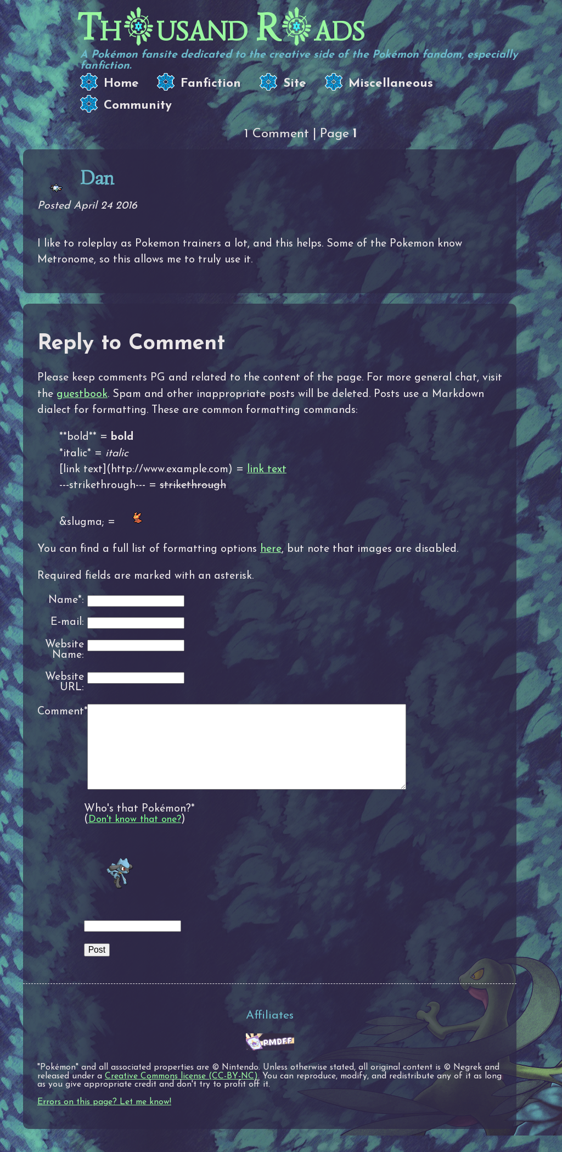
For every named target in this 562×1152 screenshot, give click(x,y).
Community (138, 105)
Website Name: (64, 650)
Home (121, 83)
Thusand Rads (220, 28)
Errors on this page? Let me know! (104, 1118)
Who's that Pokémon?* (139, 825)
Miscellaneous (391, 83)
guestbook (82, 394)
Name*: (66, 600)
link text (266, 469)
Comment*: (60, 711)
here (271, 549)
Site (294, 83)
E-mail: (67, 622)
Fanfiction (211, 83)
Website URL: (64, 683)
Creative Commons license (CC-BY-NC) (181, 1092)
